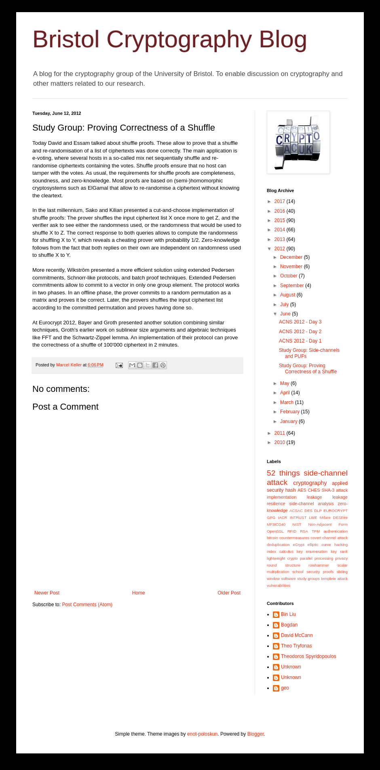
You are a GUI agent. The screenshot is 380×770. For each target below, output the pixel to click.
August (288, 295)
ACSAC (296, 510)
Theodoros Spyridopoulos (308, 656)
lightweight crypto (282, 558)
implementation (281, 497)
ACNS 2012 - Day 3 (300, 322)
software (288, 578)
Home (138, 593)
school (298, 571)
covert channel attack (329, 537)
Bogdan (289, 625)
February (290, 412)
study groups (308, 578)
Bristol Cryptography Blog (169, 39)
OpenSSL (275, 531)
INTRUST (298, 517)
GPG (271, 517)
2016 (280, 211)
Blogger (255, 734)
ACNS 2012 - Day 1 (300, 341)
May (285, 383)
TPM (316, 531)
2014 (280, 230)
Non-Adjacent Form (328, 524)
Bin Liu (288, 614)
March (287, 402)
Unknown (291, 667)
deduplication (278, 544)
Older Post (229, 593)
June (286, 314)
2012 (280, 249)
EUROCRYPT (335, 510)
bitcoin (272, 537)
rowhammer (318, 565)
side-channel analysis (311, 503)
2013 (280, 239)
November (292, 266)
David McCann (297, 635)
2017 (280, 201)
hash (290, 490)
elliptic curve (319, 544)
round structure (283, 565)
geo (285, 688)
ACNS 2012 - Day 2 (300, 331)
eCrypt (298, 544)
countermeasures (294, 537)
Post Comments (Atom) (87, 604)
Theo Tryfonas (296, 646)
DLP (318, 510)
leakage (314, 497)
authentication (335, 531)
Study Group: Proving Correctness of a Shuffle (308, 368)
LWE (313, 517)
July (285, 304)
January (289, 421)
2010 (280, 442)
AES (302, 490)
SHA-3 (327, 490)
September (292, 285)
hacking (341, 544)
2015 (280, 220)
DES (308, 510)
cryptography (310, 483)
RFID (291, 531)
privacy (342, 558)
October (289, 276)
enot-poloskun (202, 734)
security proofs (320, 571)
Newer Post (46, 593)
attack (342, 490)
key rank (339, 551)
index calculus (280, 551)
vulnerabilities (278, 585)
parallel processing (317, 558)
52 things (283, 473)
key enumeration (312, 551)
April (285, 393)
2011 (280, 433)
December (292, 257)
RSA (304, 531)
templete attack (334, 578)
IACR (282, 517)
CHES (314, 490)
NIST (296, 524)
